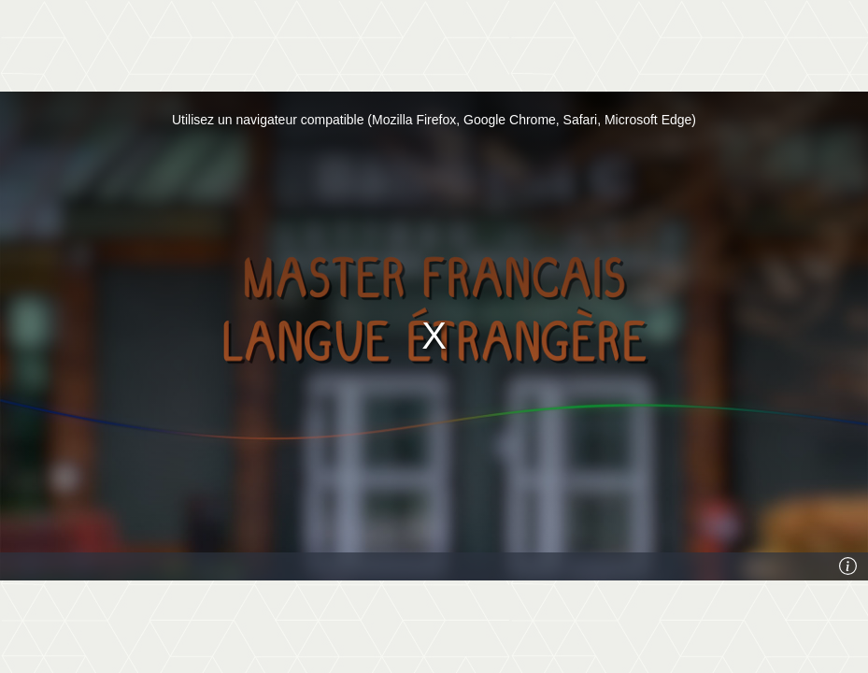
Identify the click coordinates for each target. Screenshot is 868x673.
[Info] (848, 566)
